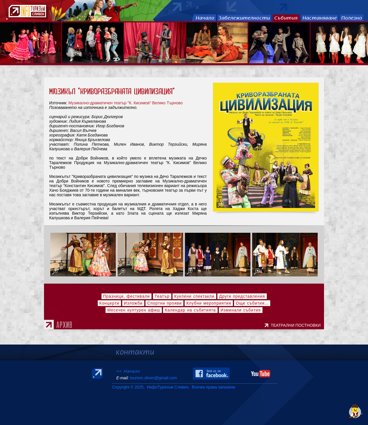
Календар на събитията (190, 310)
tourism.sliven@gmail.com (153, 378)
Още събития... (252, 303)
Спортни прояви (164, 303)
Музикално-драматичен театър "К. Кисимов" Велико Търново (125, 103)
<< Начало (128, 371)
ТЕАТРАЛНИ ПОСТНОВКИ (297, 325)
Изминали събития (241, 310)
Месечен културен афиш (133, 310)
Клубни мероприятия (208, 303)
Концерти (109, 303)
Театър (162, 296)
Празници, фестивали (126, 296)
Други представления (242, 296)
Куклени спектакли (194, 296)
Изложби (133, 303)
